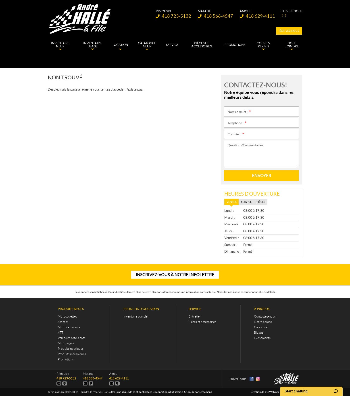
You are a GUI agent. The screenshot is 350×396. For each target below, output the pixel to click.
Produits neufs (71, 309)
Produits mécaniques (72, 354)
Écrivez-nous (289, 30)
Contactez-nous (265, 316)
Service (195, 309)
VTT (60, 332)
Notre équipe (263, 322)
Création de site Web (263, 391)
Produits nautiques (70, 348)
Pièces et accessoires (202, 322)
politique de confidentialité (134, 391)
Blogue (258, 332)
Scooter (63, 322)
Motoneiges (66, 343)
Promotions (66, 359)
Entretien (195, 316)
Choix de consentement (198, 391)
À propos (261, 309)
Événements (262, 338)
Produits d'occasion (141, 309)
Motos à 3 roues (69, 327)
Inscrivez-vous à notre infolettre (175, 274)
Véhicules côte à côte (71, 338)
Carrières (260, 327)
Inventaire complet (135, 316)
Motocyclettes (67, 316)
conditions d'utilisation (169, 391)
